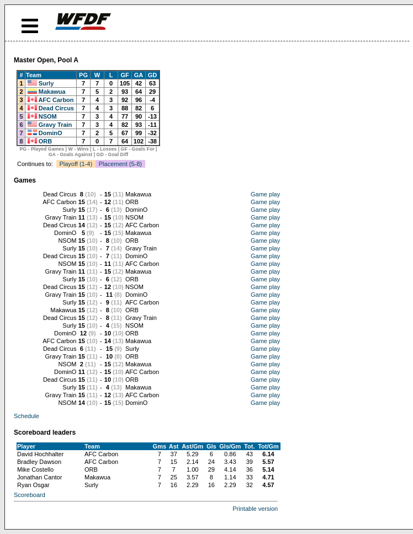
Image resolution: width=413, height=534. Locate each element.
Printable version (255, 508)
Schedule (26, 416)
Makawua (52, 91)
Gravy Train (55, 124)
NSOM (48, 116)
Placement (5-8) (120, 164)
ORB (45, 141)
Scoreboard (29, 495)
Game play (265, 194)
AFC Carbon (55, 100)
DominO (50, 133)
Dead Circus (56, 108)
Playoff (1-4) (75, 164)
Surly (46, 83)
